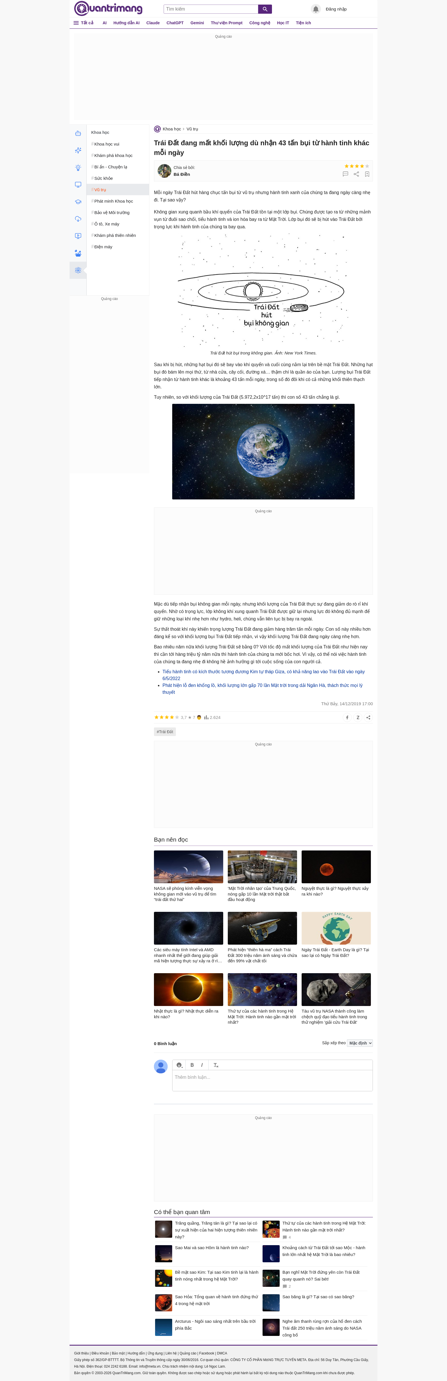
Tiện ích (303, 23)
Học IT (283, 23)
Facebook (206, 1353)
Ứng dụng (155, 1353)
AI (105, 23)
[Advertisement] (223, 80)
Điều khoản (100, 1353)
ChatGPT (175, 23)
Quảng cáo (188, 1353)
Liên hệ (171, 1353)
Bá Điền (182, 174)
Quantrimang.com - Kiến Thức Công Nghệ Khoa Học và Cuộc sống (108, 8)
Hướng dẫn (136, 1353)
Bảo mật (118, 1353)
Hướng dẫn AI (126, 23)
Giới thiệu (81, 1353)
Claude (153, 23)
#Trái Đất (165, 731)
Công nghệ (259, 23)
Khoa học (172, 128)
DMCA (222, 1353)
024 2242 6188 (115, 1366)
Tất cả (87, 22)
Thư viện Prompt (227, 23)
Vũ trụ (192, 128)
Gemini (197, 23)
